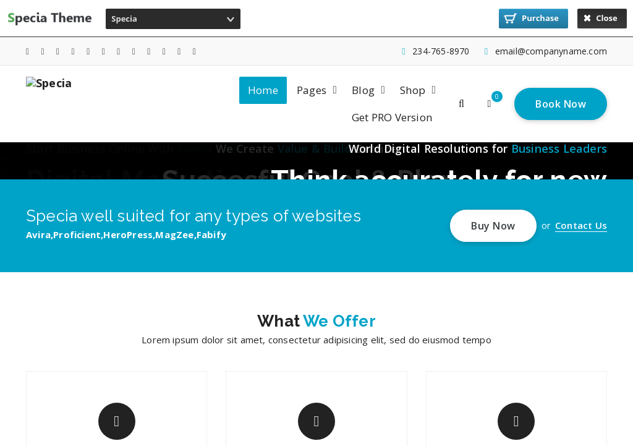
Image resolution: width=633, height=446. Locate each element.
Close (601, 18)
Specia (124, 18)
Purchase (531, 18)
